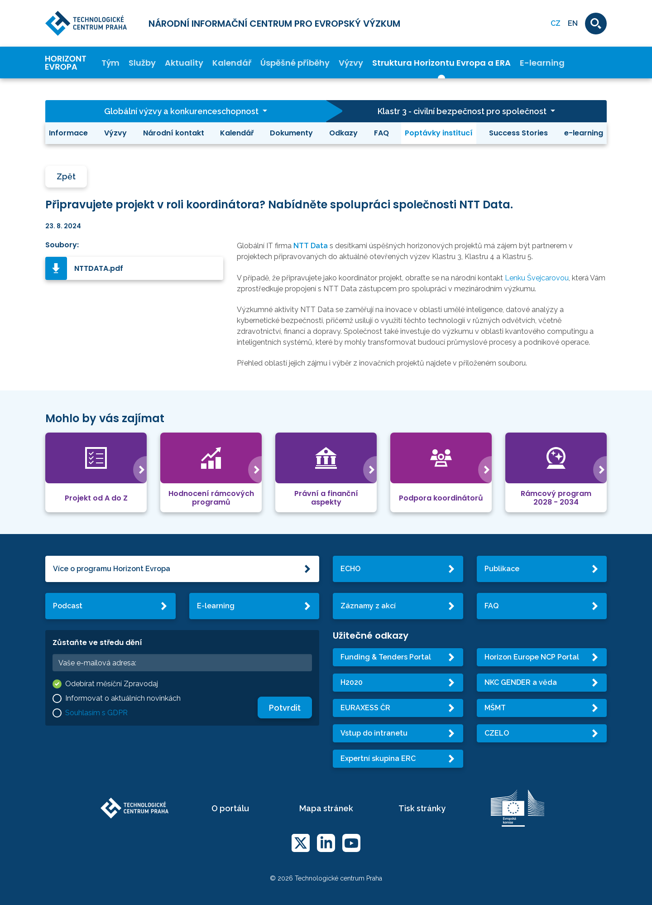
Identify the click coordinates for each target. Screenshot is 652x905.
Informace (68, 133)
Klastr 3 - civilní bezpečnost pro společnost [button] (463, 111)
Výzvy (351, 62)
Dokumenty (291, 133)
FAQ (381, 133)
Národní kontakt (173, 133)
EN (573, 23)
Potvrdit (285, 707)
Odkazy (343, 133)
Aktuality (184, 62)
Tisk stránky (422, 808)
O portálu (230, 808)
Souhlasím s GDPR (96, 712)
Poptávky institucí (439, 133)
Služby (142, 62)
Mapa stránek (326, 808)
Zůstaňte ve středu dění (97, 642)
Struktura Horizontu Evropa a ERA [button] (441, 62)
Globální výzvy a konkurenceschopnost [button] (182, 111)
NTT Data (310, 245)
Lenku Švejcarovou (537, 278)
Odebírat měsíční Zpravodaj (111, 683)
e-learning (583, 133)
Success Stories (518, 133)
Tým (110, 62)
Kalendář (231, 62)
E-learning (542, 62)
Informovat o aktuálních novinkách (123, 698)
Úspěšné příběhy (295, 62)
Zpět (66, 176)
